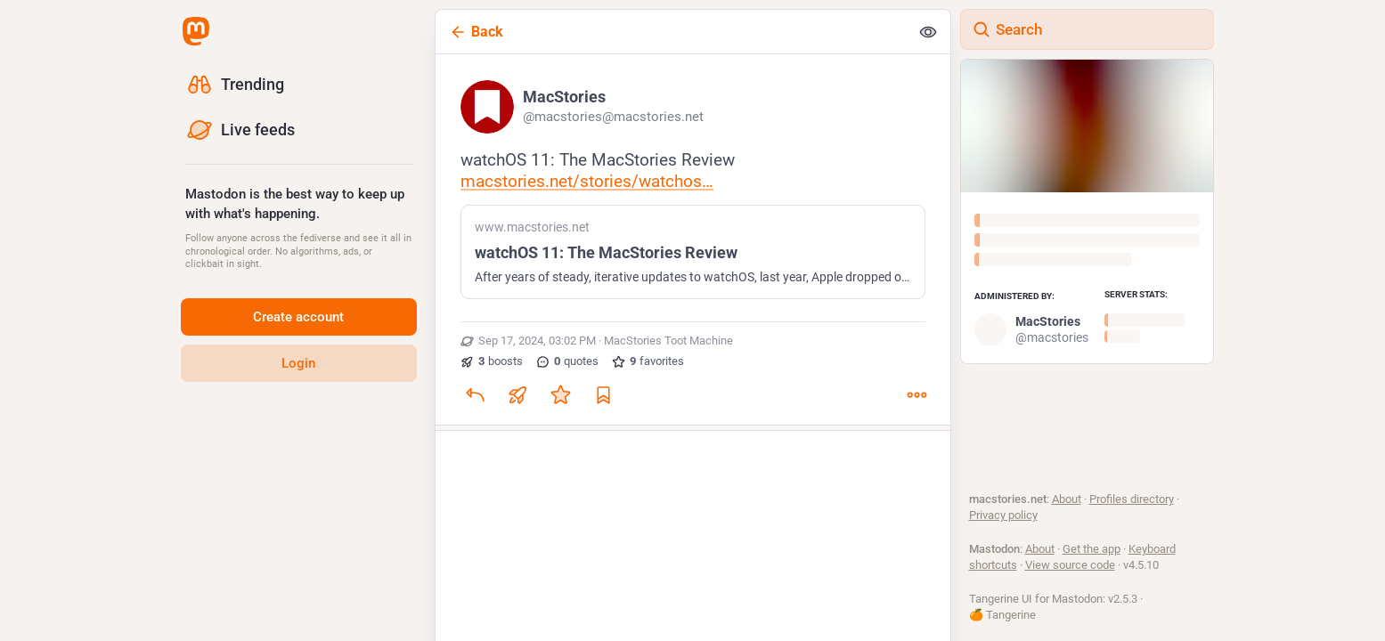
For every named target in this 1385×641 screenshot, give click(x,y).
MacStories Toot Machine (668, 342)
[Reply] (475, 396)
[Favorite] (560, 396)
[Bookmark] (603, 396)
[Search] (1087, 29)
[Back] (672, 31)
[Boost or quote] (517, 396)
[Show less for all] (928, 32)
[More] (916, 396)
